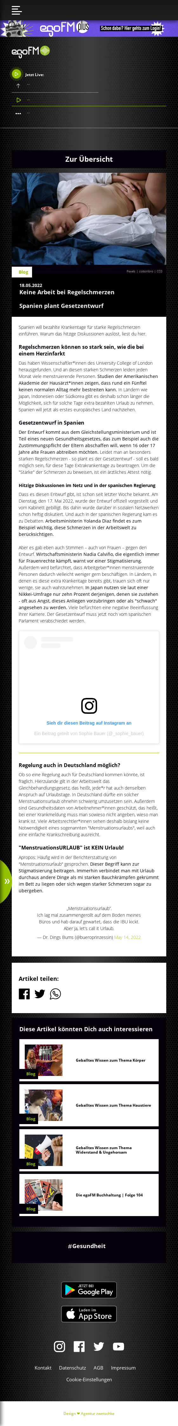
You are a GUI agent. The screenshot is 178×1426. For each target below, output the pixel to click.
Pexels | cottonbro (140, 271)
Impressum (123, 1367)
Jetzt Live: (28, 73)
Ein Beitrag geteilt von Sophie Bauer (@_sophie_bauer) (89, 733)
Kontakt (43, 1367)
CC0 (159, 271)
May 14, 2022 (127, 937)
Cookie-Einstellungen (89, 1379)
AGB (98, 1367)
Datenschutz (72, 1367)
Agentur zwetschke (98, 1413)
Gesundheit (89, 1246)
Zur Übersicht (89, 159)
